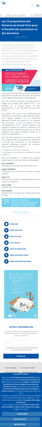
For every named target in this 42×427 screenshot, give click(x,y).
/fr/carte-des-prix (21, 230)
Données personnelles (27, 368)
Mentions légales (10, 368)
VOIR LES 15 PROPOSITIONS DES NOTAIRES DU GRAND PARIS (24, 203)
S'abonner (21, 356)
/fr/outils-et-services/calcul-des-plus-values (21, 242)
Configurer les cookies (30, 372)
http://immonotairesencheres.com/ (21, 261)
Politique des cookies (12, 372)
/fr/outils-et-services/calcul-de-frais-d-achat (21, 236)
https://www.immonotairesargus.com (21, 255)
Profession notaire (21, 212)
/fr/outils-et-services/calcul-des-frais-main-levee (21, 249)
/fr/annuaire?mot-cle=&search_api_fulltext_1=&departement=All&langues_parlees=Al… (21, 224)
